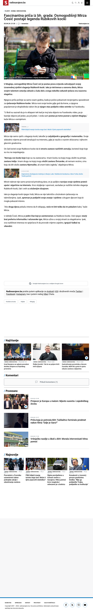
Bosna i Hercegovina (18, 11)
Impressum (18, 602)
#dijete (23, 301)
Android (50, 291)
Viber (46, 294)
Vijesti (7, 11)
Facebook (10, 294)
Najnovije (12, 455)
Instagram (21, 294)
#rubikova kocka (11, 301)
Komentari (12, 375)
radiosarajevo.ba (25, 606)
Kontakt (27, 602)
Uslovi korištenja (49, 602)
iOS (56, 291)
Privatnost (37, 602)
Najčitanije (12, 340)
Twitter (79, 291)
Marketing (8, 602)
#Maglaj (32, 301)
